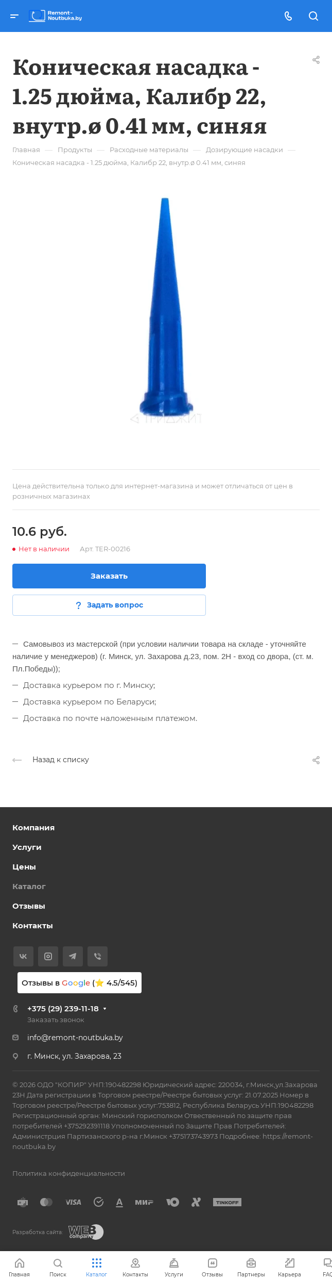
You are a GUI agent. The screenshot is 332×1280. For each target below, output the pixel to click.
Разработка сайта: (37, 1232)
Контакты (32, 925)
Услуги (27, 847)
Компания (33, 827)
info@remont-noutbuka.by (75, 1037)
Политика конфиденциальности (68, 1173)
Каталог (29, 886)
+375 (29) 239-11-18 (63, 1008)
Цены (24, 867)
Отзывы (28, 906)
